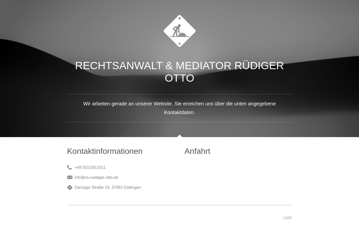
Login (287, 217)
